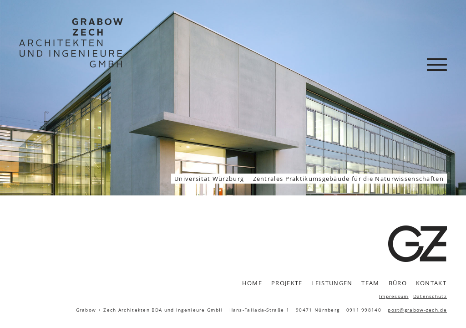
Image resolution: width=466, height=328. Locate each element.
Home (252, 283)
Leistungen (331, 283)
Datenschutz (430, 296)
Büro (398, 283)
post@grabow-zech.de (417, 310)
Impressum (394, 296)
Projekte (286, 283)
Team (370, 283)
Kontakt (431, 283)
